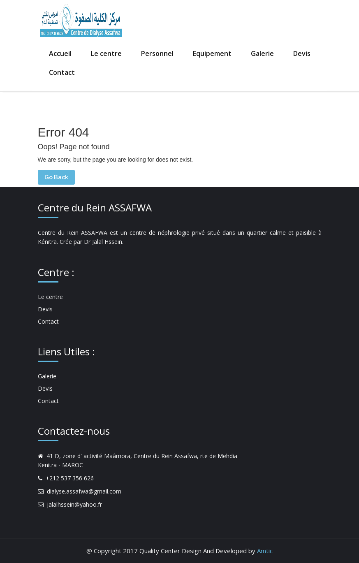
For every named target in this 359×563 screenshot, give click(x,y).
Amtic (265, 551)
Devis (301, 53)
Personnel (157, 53)
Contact (62, 72)
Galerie (262, 53)
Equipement (212, 53)
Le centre (106, 53)
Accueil (60, 53)
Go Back (56, 177)
